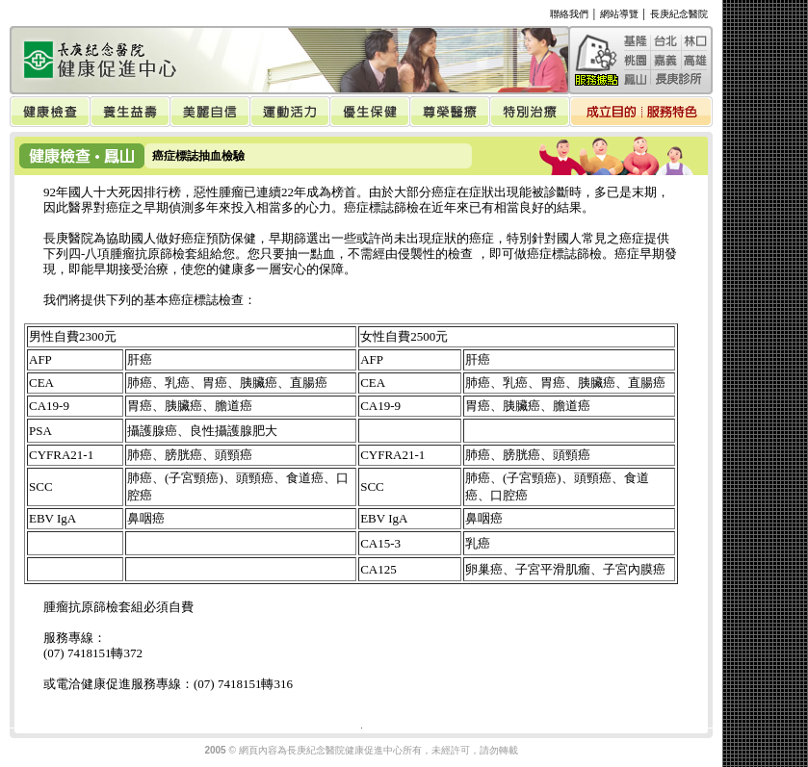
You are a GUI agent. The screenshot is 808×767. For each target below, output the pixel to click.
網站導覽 (619, 14)
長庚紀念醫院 (679, 14)
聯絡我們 (569, 14)
